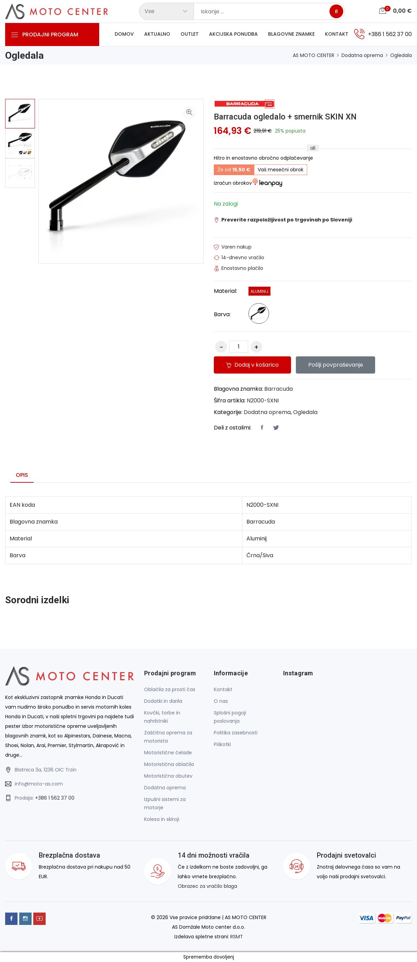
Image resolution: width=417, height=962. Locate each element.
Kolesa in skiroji (161, 819)
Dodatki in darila (163, 701)
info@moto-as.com (39, 783)
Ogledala (401, 55)
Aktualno (157, 34)
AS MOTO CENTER (313, 55)
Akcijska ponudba (233, 34)
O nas (221, 701)
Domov (124, 34)
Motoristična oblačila (169, 764)
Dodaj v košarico (252, 365)
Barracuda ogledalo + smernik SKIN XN (286, 117)
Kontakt (336, 34)
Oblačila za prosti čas (169, 689)
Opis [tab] (22, 475)
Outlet (190, 34)
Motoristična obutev (168, 776)
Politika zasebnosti (235, 733)
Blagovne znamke (291, 34)
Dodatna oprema (362, 55)
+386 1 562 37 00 (54, 797)
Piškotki (222, 744)
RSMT (236, 936)
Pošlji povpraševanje (336, 365)
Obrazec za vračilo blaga (207, 886)
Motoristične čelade (168, 752)
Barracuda (278, 389)
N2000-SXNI (263, 401)
